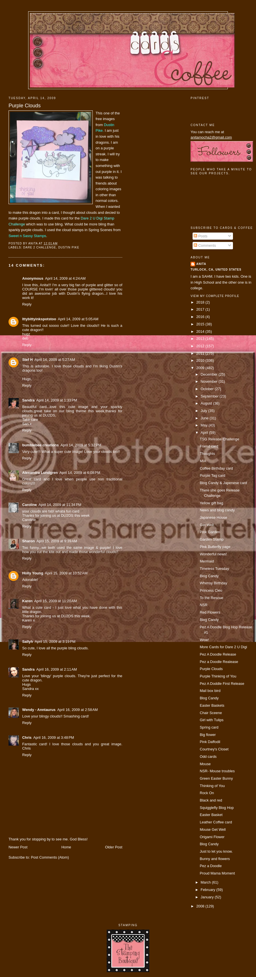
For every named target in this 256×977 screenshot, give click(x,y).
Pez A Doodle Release (218, 654)
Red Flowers (210, 612)
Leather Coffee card (216, 822)
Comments (205, 245)
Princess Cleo (211, 590)
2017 (200, 309)
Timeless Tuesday (214, 568)
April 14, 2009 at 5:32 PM (81, 445)
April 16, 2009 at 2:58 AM (77, 710)
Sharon (28, 541)
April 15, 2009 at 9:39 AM (56, 541)
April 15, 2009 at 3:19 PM (55, 641)
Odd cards (208, 756)
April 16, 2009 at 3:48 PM (53, 737)
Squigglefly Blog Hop (217, 808)
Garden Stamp (212, 539)
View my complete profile (215, 296)
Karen (27, 601)
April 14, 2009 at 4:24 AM (65, 278)
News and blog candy (217, 510)
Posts (200, 236)
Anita (201, 263)
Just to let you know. (216, 851)
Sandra (28, 400)
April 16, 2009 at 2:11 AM (56, 669)
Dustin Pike (68, 247)
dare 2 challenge (39, 247)
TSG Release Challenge (219, 439)
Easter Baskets (212, 705)
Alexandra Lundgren (40, 472)
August (207, 403)
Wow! (204, 640)
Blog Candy (209, 576)
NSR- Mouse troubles (217, 771)
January (207, 897)
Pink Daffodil (210, 742)
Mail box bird (210, 691)
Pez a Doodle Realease (219, 662)
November (209, 381)
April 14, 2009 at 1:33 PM (56, 400)
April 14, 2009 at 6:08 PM (79, 472)
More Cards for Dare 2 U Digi (223, 647)
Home (66, 847)
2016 (200, 317)
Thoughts (207, 453)
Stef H (27, 359)
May (204, 425)
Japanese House (213, 517)
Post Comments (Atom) (50, 857)
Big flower (208, 735)
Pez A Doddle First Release (222, 683)
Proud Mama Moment (217, 873)
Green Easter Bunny (216, 778)
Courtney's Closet (214, 749)
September (210, 396)
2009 (200, 368)
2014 (200, 331)
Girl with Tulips (212, 720)
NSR (203, 605)
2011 (200, 353)
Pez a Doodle (211, 866)
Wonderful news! (213, 554)
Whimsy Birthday (213, 583)
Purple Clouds (25, 105)
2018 (200, 302)
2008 (200, 906)
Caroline (29, 505)
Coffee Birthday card (216, 468)
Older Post (113, 847)
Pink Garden (210, 532)
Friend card (209, 446)
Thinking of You (212, 786)
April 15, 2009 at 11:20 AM (55, 601)
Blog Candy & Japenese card (223, 483)
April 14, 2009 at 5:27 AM (54, 359)
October (207, 389)
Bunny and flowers (215, 859)
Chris (27, 737)
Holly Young (32, 573)
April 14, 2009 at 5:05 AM (78, 319)
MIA (203, 461)
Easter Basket (211, 815)
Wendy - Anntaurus (38, 710)
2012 (200, 346)
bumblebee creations (40, 445)
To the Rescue (211, 598)
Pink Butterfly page (215, 547)
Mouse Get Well (213, 829)
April (205, 432)
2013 (200, 338)
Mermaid (207, 561)
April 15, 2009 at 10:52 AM (66, 573)
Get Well (207, 525)
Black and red (211, 800)
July (204, 411)
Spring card (209, 727)
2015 (200, 324)
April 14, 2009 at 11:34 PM (59, 505)
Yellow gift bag (211, 503)
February (208, 890)
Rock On (207, 793)
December (209, 374)
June (205, 418)
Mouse (205, 764)
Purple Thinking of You (218, 676)
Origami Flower (212, 837)
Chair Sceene (211, 713)
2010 (200, 360)
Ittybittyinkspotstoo (39, 319)
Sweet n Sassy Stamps (27, 236)
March (206, 882)
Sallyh (27, 641)
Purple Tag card (212, 475)
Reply (27, 304)
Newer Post (18, 847)
